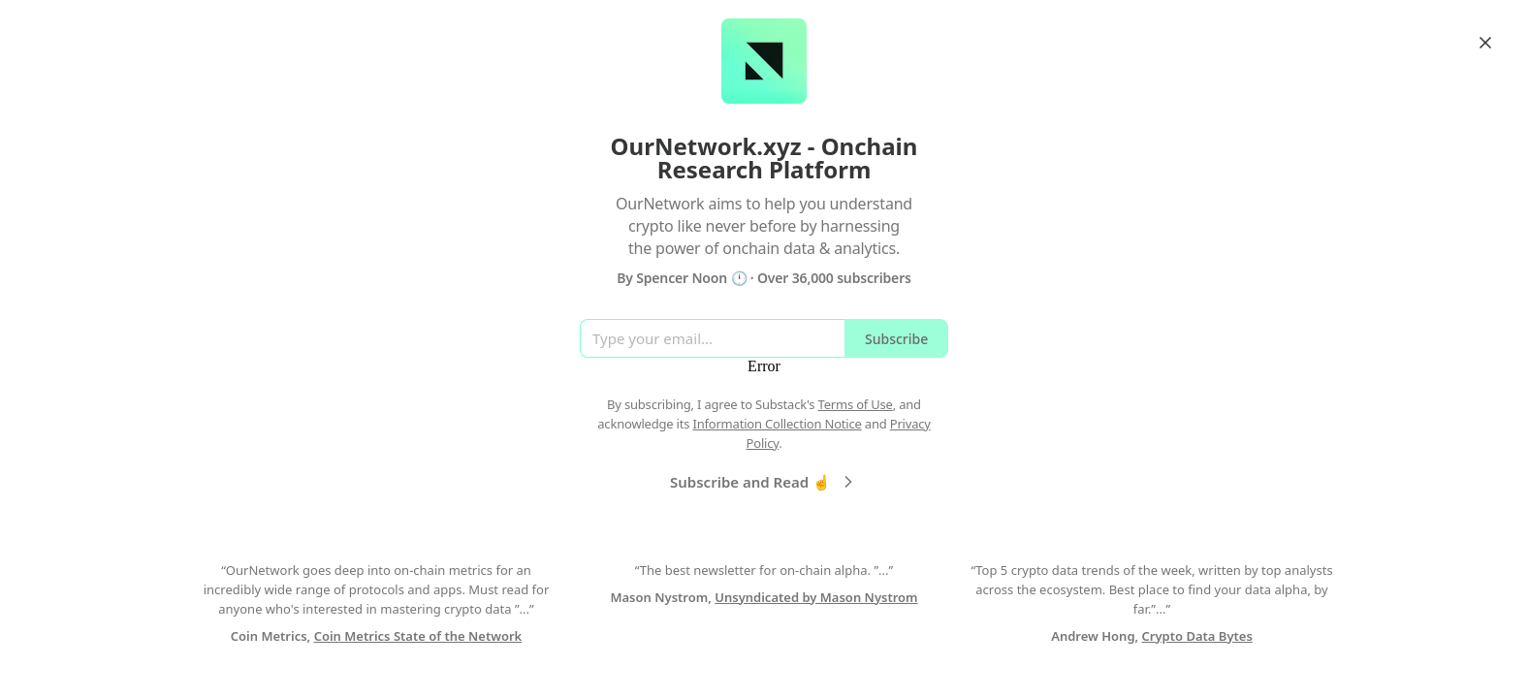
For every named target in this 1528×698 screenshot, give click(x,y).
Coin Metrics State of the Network (418, 636)
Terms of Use (855, 404)
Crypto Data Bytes (1197, 636)
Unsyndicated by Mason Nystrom (816, 597)
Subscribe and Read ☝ (764, 482)
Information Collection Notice (776, 423)
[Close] (1485, 42)
